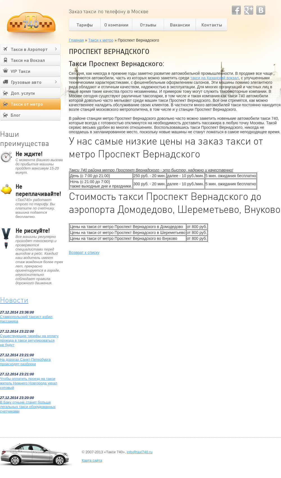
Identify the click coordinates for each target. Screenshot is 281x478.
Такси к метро (101, 40)
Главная (76, 40)
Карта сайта (92, 460)
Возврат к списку (84, 252)
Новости (14, 299)
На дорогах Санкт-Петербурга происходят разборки (25, 361)
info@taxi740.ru (139, 452)
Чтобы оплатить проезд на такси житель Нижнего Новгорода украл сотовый (28, 383)
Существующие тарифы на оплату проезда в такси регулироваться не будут (29, 340)
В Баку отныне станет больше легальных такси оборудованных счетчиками (28, 406)
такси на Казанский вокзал (214, 78)
